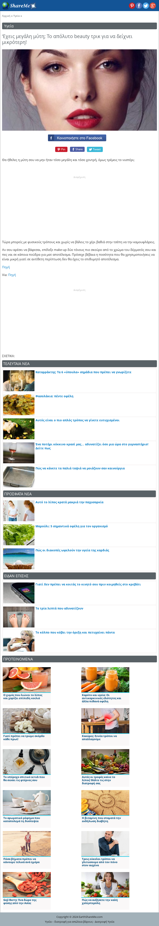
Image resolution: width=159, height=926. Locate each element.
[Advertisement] (79, 205)
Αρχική (6, 16)
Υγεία (16, 16)
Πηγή (6, 267)
